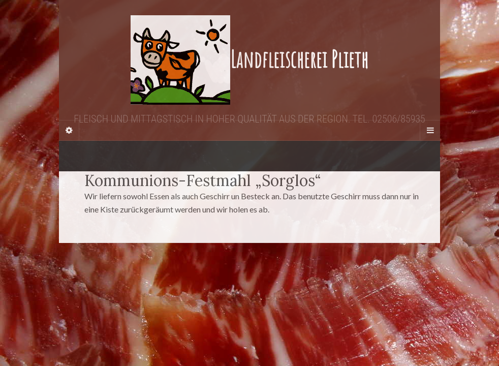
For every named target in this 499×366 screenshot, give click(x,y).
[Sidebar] (69, 130)
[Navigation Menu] (430, 130)
